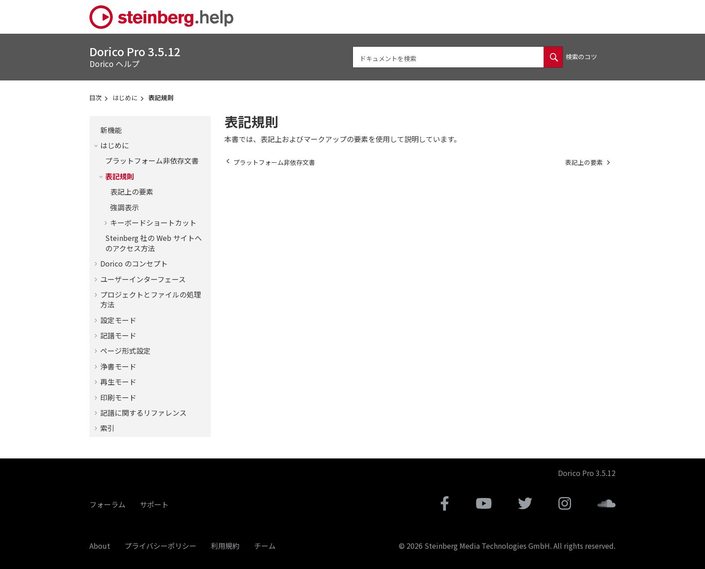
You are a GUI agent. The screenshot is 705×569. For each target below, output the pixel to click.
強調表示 (124, 207)
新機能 (111, 129)
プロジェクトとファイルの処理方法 (150, 299)
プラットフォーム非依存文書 (152, 160)
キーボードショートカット (153, 222)
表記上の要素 (131, 191)
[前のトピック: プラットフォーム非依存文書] (274, 162)
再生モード (118, 381)
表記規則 (161, 97)
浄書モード (118, 366)
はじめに (125, 97)
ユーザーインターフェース (143, 279)
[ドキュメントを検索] (553, 57)
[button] (96, 130)
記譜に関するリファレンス (143, 412)
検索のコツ (581, 56)
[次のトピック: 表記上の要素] (584, 162)
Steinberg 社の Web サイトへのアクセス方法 (153, 242)
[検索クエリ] (457, 57)
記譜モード (118, 335)
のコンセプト (134, 263)
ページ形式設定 (125, 350)
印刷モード (118, 397)
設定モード (118, 320)
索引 (107, 427)
